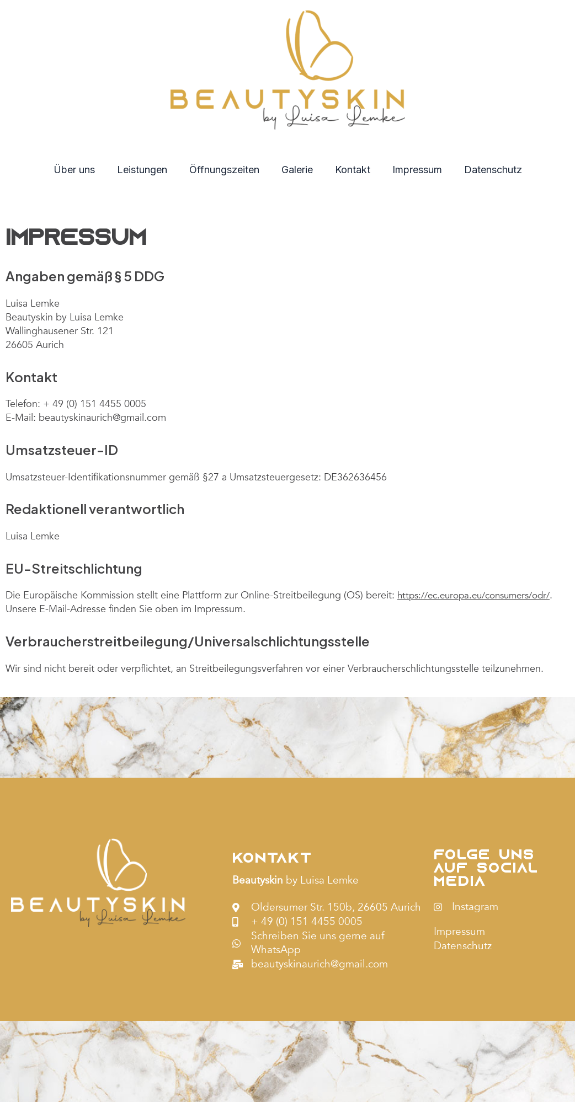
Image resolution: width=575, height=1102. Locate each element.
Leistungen (146, 169)
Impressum (413, 169)
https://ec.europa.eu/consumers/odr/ (480, 595)
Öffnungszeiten (226, 169)
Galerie (297, 169)
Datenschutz (486, 169)
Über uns (81, 169)
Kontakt (350, 169)
